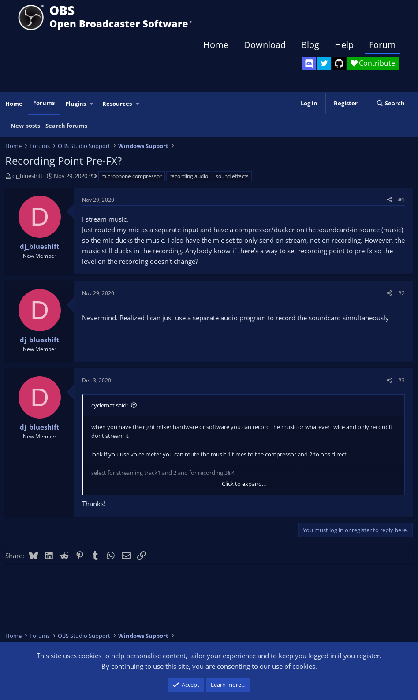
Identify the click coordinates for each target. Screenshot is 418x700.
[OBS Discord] (309, 63)
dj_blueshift (27, 176)
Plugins (75, 103)
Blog (310, 45)
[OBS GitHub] (339, 63)
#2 (401, 293)
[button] (92, 104)
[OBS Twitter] (324, 63)
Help (344, 45)
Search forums (66, 126)
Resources (117, 103)
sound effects (232, 176)
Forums (44, 103)
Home (215, 45)
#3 (401, 380)
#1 (401, 200)
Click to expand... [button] (244, 484)
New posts (25, 126)
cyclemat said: (109, 405)
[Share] (389, 199)
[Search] (390, 103)
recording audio (188, 176)
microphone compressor (131, 176)
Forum (382, 45)
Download (265, 45)
